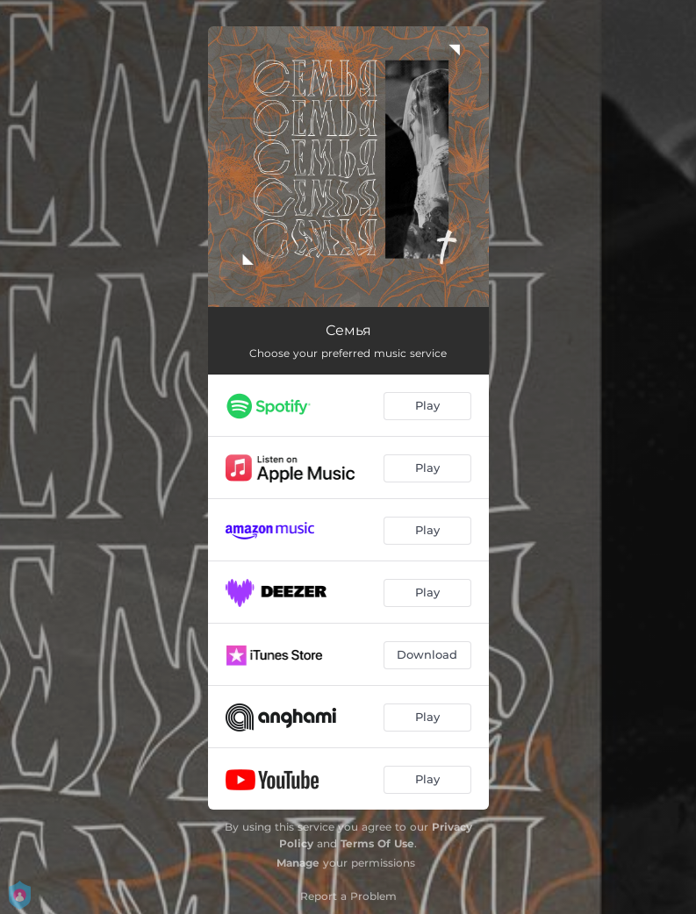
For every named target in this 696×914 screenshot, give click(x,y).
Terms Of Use (377, 843)
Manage (297, 862)
